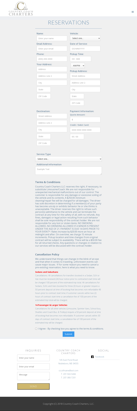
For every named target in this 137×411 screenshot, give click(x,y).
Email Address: (44, 43)
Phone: (40, 54)
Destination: (43, 111)
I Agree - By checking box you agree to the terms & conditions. (71, 328)
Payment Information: (82, 111)
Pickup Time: (77, 54)
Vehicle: (74, 33)
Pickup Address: (78, 71)
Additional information (49, 164)
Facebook (99, 356)
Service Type (44, 154)
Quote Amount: (77, 114)
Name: (40, 33)
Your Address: (44, 64)
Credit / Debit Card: (79, 125)
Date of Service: (78, 43)
